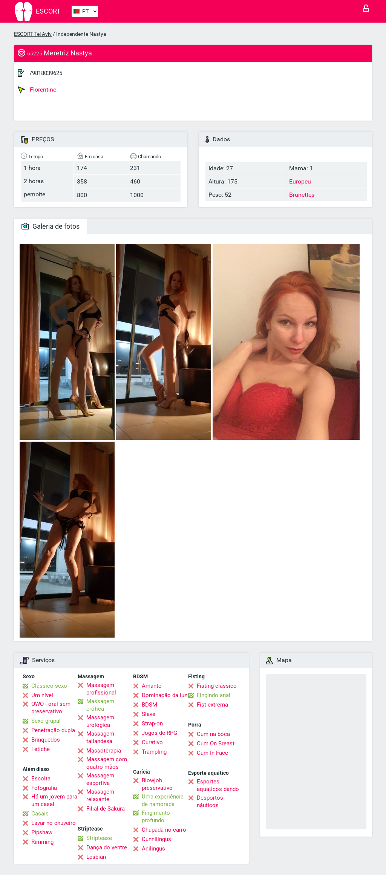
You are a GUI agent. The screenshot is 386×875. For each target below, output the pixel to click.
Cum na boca (213, 734)
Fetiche (40, 749)
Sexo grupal (46, 720)
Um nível (42, 695)
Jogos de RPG (159, 733)
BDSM (149, 704)
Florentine (37, 89)
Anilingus (153, 848)
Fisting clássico (217, 685)
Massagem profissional (101, 689)
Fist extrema (212, 704)
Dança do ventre (106, 847)
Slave (148, 714)
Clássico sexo (49, 685)
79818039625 (45, 73)
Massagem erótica (100, 705)
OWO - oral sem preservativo (50, 708)
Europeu (300, 181)
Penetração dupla (53, 730)
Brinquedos (45, 739)
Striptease (99, 838)
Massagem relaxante (100, 795)
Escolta (41, 778)
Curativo (152, 742)
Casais (40, 813)
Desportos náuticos (210, 801)
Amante (151, 685)
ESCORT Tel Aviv (33, 34)
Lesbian (96, 857)
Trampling (154, 751)
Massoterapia (103, 750)
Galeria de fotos (50, 226)
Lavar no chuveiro (53, 823)
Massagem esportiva (100, 779)
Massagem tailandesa (100, 737)
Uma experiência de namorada (163, 800)
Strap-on (152, 723)
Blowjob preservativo (157, 784)
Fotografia (44, 788)
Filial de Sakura (105, 808)
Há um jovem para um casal (54, 800)
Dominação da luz (164, 695)
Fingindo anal (213, 695)
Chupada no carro (164, 829)
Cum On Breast (215, 743)
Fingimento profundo (156, 816)
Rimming (42, 841)
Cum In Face (212, 753)
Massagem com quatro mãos (106, 763)
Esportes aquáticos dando (218, 785)
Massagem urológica (100, 721)
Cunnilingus (156, 839)
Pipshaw (41, 832)
